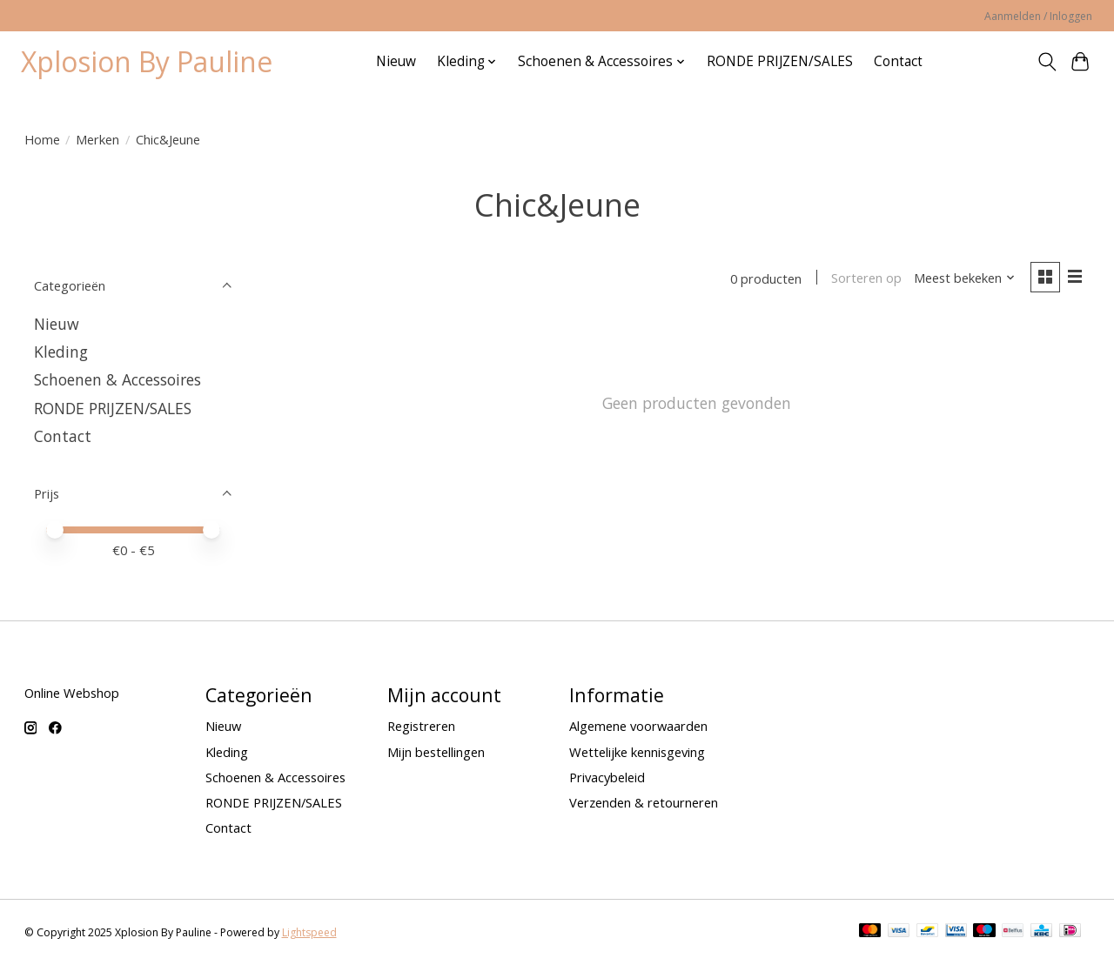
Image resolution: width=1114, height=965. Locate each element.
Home (42, 139)
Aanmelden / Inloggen (1038, 16)
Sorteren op (866, 278)
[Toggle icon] (1046, 61)
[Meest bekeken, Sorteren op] (964, 278)
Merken (97, 139)
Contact (898, 61)
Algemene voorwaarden (638, 725)
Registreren (421, 725)
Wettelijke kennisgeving (637, 752)
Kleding (61, 351)
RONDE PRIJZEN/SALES (780, 61)
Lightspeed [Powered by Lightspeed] (309, 932)
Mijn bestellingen (436, 752)
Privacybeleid (607, 777)
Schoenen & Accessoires (117, 379)
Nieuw (396, 61)
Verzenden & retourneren (643, 802)
